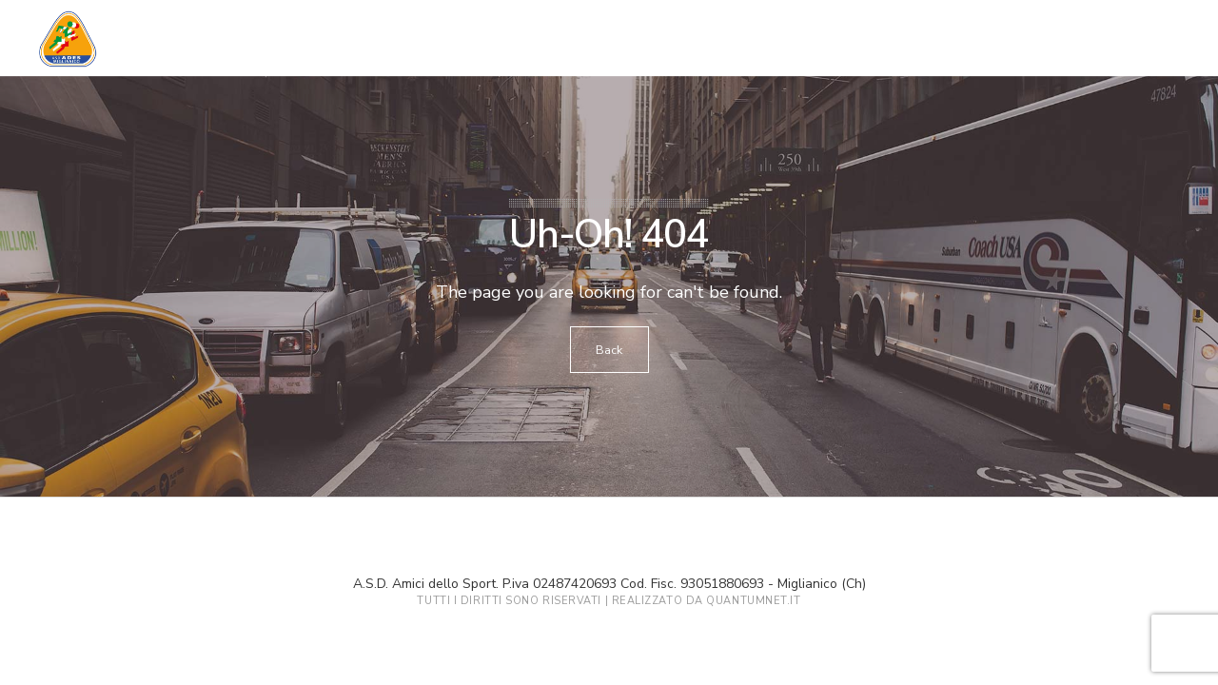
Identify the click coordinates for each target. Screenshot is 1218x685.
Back (609, 350)
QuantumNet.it (753, 601)
